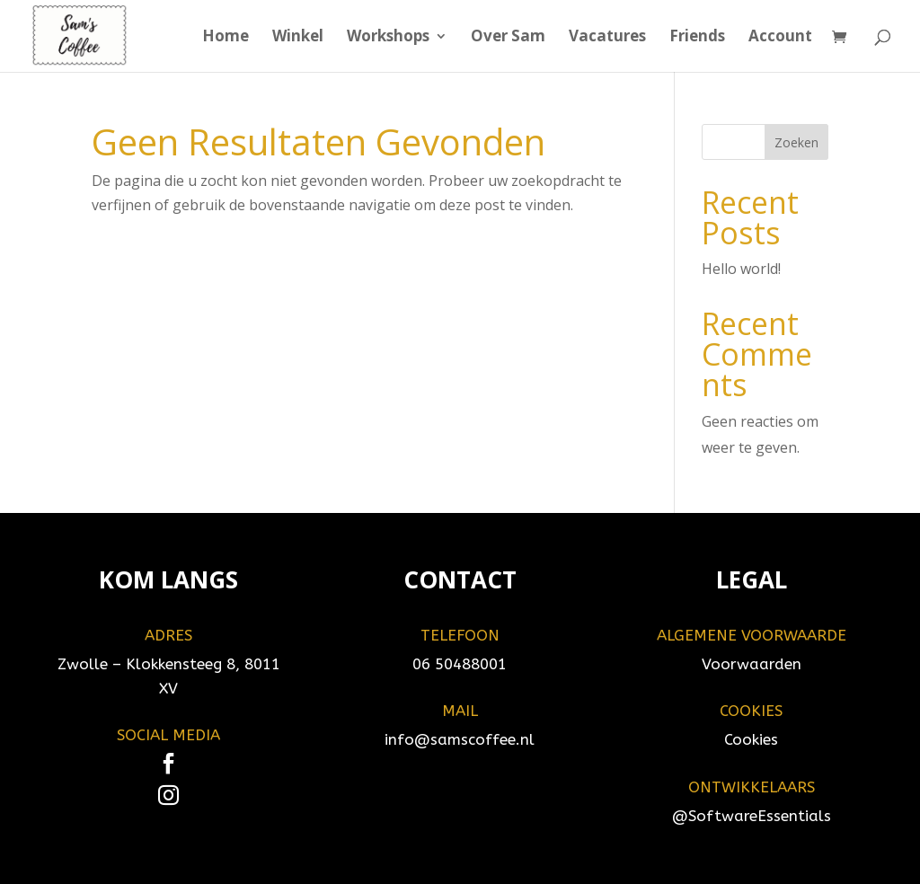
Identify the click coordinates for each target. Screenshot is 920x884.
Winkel (297, 38)
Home (225, 38)
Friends (697, 38)
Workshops (388, 38)
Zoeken (796, 142)
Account (780, 38)
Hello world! (741, 268)
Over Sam (508, 38)
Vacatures (607, 38)
